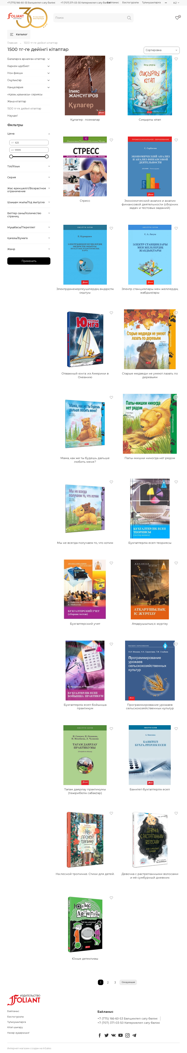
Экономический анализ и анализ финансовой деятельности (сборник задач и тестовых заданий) (150, 204)
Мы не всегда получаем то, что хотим (85, 543)
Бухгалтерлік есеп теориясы (149, 543)
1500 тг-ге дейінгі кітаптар (24, 108)
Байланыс (113, 2)
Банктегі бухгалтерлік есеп (150, 789)
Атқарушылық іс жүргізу (150, 623)
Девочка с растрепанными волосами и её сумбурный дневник (149, 875)
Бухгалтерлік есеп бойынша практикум (85, 706)
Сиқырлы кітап (150, 119)
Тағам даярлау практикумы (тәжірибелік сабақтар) (85, 791)
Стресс (85, 200)
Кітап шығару (15, 1027)
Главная (12, 42)
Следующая (128, 982)
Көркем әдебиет (18, 66)
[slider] (11, 156)
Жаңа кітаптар (16, 101)
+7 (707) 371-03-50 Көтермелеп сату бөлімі (85, 2)
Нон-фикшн (15, 73)
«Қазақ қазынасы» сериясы (24, 94)
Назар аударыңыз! (18, 1032)
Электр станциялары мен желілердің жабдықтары (150, 290)
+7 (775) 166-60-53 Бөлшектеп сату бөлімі (31, 2)
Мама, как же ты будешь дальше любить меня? (85, 459)
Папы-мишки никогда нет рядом (150, 458)
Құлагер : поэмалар (85, 119)
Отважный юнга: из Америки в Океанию (85, 375)
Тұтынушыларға (151, 2)
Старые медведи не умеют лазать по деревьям (150, 375)
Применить (29, 261)
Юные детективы (85, 958)
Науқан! (12, 115)
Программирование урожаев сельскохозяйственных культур (150, 706)
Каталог (19, 34)
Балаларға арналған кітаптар (26, 59)
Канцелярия (15, 87)
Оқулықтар (14, 80)
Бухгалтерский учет (85, 623)
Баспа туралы (130, 2)
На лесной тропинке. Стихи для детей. (85, 874)
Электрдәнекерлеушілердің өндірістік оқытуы (85, 290)
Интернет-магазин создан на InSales (29, 1048)
